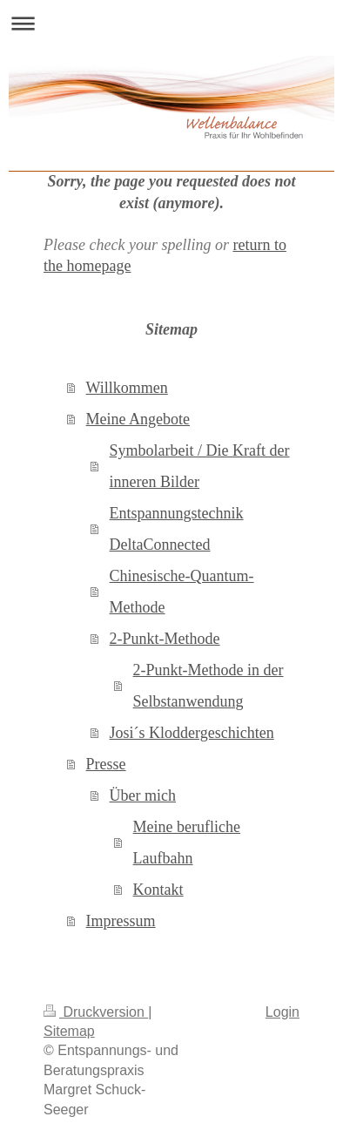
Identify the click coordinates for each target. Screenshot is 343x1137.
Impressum (121, 921)
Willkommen (127, 387)
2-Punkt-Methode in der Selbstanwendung (208, 685)
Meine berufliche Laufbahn (186, 842)
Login (282, 1012)
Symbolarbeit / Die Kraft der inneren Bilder (200, 466)
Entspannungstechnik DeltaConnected (177, 528)
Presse (106, 764)
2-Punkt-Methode (165, 638)
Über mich (143, 795)
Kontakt (158, 889)
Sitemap (69, 1031)
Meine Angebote (138, 419)
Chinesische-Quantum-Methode (182, 591)
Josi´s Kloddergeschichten (192, 732)
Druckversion (96, 1012)
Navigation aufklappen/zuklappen (171, 23)
